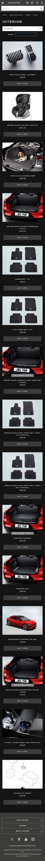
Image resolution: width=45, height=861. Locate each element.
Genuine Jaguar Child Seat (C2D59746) (22, 125)
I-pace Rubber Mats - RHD (22, 329)
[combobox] (22, 8)
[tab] (22, 820)
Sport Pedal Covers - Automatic (22, 74)
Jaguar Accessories (16, 15)
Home (4, 15)
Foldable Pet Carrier (22, 793)
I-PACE (28, 15)
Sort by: (11, 34)
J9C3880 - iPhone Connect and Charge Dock (22, 742)
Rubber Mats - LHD (22, 279)
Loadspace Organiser (22, 538)
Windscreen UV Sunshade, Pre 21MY (22, 639)
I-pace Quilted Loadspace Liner (22, 176)
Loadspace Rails (22, 588)
